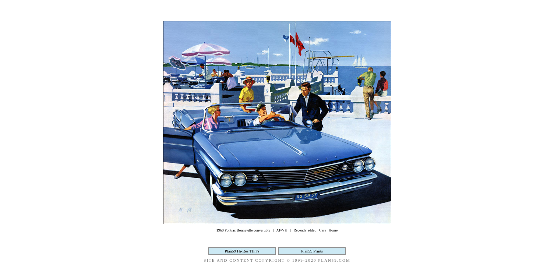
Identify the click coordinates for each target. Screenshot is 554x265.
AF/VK (281, 230)
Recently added (305, 230)
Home (333, 230)
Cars (322, 230)
